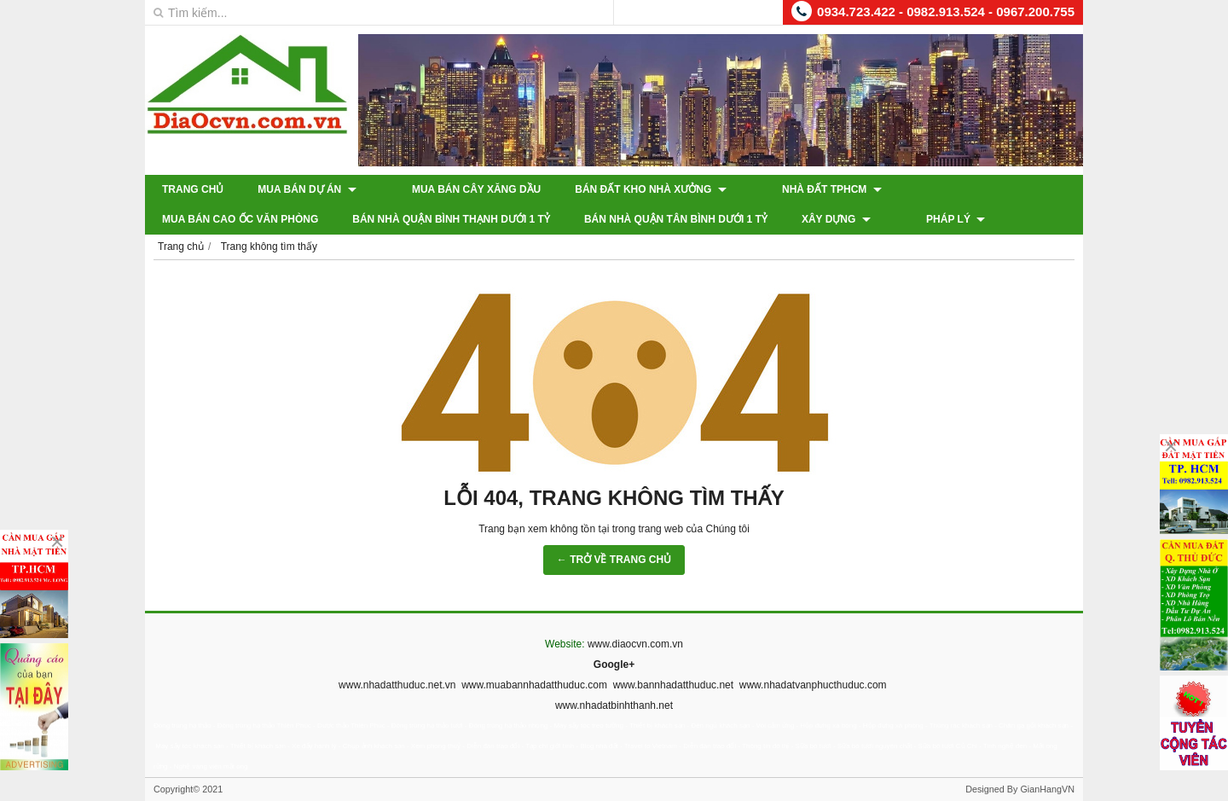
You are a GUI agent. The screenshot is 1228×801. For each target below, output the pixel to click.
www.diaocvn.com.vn (635, 644)
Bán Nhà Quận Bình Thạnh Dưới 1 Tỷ (261, 219)
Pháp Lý (743, 219)
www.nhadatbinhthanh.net (614, 705)
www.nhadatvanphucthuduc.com (813, 685)
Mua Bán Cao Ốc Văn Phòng (950, 189)
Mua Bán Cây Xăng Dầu (455, 189)
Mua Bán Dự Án (307, 189)
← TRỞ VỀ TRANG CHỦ (614, 560)
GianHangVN (1047, 789)
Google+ (614, 664)
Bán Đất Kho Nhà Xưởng (628, 189)
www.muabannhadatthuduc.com (534, 685)
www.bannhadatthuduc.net (673, 685)
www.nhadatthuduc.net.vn (397, 685)
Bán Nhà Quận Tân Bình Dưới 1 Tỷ (485, 219)
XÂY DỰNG (646, 219)
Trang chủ (192, 189)
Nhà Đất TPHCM (788, 189)
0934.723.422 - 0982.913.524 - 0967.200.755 (945, 11)
